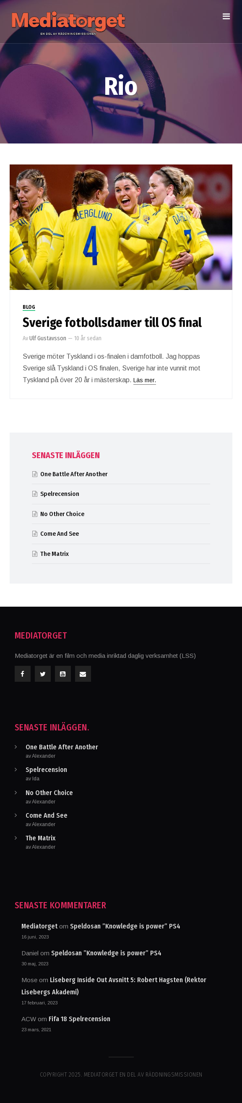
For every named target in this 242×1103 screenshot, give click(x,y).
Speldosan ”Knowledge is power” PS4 (125, 926)
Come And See (59, 533)
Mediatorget (39, 926)
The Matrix (54, 554)
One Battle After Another (73, 474)
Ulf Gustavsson (47, 338)
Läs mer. (144, 380)
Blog (29, 307)
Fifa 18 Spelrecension (79, 1019)
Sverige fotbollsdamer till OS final (112, 322)
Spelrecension (59, 494)
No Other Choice (62, 514)
